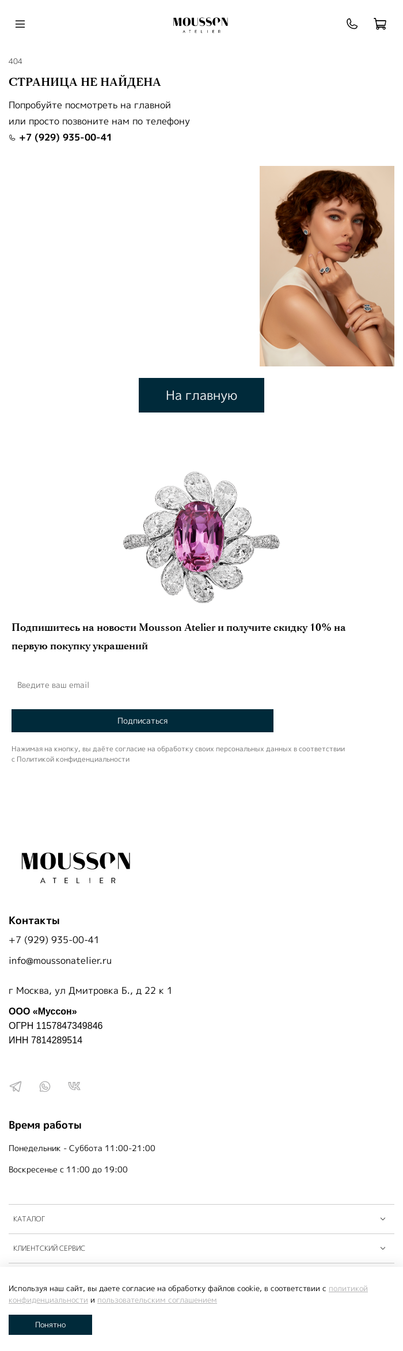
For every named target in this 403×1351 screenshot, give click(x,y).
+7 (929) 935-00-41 (60, 137)
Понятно (50, 1324)
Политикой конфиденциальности (73, 759)
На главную (201, 395)
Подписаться (142, 720)
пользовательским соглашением (157, 1300)
